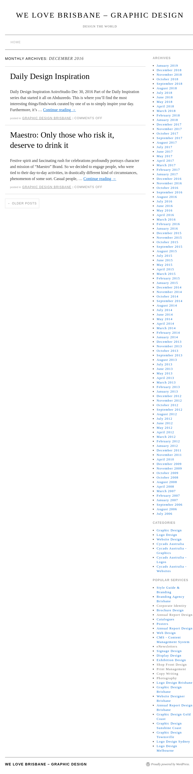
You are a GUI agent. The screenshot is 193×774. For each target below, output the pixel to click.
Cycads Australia (170, 544)
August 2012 (167, 414)
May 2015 (164, 265)
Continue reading (59, 110)
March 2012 (166, 437)
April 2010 (165, 459)
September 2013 (169, 355)
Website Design (169, 539)
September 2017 (169, 138)
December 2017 (169, 124)
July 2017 (164, 147)
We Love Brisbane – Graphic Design (100, 15)
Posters (162, 624)
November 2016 (169, 183)
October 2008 (167, 477)
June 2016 (165, 206)
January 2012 (167, 446)
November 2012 (169, 400)
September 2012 (169, 409)
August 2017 (167, 142)
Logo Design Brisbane (174, 682)
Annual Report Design (174, 628)
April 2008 (165, 486)
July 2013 (164, 364)
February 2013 (168, 387)
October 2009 (167, 473)
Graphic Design (169, 530)
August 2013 (167, 360)
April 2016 (165, 215)
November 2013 (169, 346)
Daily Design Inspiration (49, 76)
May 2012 (164, 427)
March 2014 (166, 328)
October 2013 (167, 351)
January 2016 (167, 228)
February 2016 (168, 224)
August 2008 (167, 482)
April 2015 (165, 269)
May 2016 (164, 210)
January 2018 (167, 120)
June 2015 (165, 260)
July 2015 (164, 255)
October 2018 (167, 79)
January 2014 (167, 337)
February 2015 (168, 278)
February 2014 (168, 332)
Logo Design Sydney (173, 741)
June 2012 (165, 423)
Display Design (169, 655)
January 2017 (167, 174)
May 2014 (164, 319)
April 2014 (165, 323)
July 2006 (164, 513)
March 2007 (166, 491)
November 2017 (169, 129)
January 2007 (167, 500)
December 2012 (169, 396)
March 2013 (166, 382)
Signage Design (169, 651)
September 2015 (169, 246)
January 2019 (167, 65)
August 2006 (167, 509)
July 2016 (164, 201)
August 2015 (167, 251)
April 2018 (165, 106)
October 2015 (167, 242)
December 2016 (169, 179)
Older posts (22, 203)
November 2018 (169, 74)
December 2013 (169, 341)
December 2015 (169, 233)
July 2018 (164, 93)
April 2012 (165, 432)
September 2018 (169, 83)
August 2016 (167, 197)
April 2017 (165, 160)
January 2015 (167, 283)
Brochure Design (170, 610)
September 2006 (169, 504)
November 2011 (169, 455)
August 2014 (167, 305)
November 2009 (169, 468)
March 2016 (166, 219)
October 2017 (167, 133)
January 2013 (167, 391)
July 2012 (164, 418)
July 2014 (164, 310)
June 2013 (165, 369)
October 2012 (167, 405)
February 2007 (168, 495)
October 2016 (167, 188)
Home (16, 42)
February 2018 (168, 115)
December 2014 (169, 287)
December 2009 (169, 464)
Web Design (166, 633)
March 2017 (166, 165)
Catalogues (165, 619)
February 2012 (168, 441)
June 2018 (165, 97)
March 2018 (166, 111)
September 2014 (169, 301)
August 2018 (167, 88)
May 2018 (164, 102)
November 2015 (169, 237)
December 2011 (169, 450)
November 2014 (169, 292)
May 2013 (164, 373)
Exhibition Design (171, 660)
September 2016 (169, 192)
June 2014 (165, 314)
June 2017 (165, 151)
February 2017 (168, 169)
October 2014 (167, 296)
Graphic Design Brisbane (46, 118)
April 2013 (165, 378)
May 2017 (164, 156)
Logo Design (167, 535)
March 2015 (166, 274)
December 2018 (169, 70)
